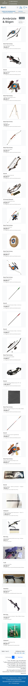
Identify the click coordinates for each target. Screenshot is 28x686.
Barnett (5, 69)
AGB (19, 678)
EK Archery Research (8, 199)
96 (20, 653)
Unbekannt (5, 510)
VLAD (4, 562)
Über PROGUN (13, 1)
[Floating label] (21, 22)
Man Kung (5, 536)
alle (23, 653)
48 (18, 653)
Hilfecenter (13, 4)
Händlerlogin (15, 683)
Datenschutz (13, 678)
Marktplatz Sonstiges (8, 12)
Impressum (5, 678)
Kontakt (24, 678)
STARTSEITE (20, 11)
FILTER (22, 18)
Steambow (5, 588)
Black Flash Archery (8, 43)
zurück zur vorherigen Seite (8, 11)
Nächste (20, 657)
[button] (25, 7)
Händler (4, 2)
